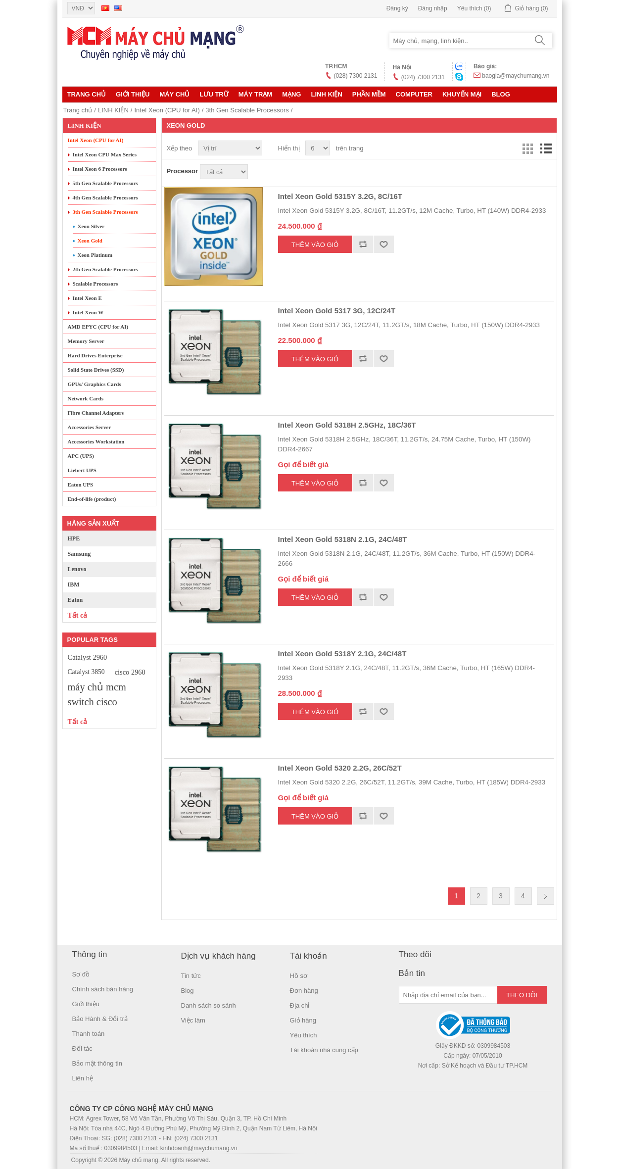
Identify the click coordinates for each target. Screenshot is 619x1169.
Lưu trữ (213, 94)
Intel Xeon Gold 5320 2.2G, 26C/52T (340, 768)
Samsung (79, 553)
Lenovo (77, 569)
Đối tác (82, 1048)
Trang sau (545, 896)
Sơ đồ (81, 974)
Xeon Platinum (95, 255)
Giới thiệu (132, 94)
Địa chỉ (300, 1005)
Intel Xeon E (87, 298)
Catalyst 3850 (86, 672)
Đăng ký (397, 8)
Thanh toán (88, 1033)
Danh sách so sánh (208, 1005)
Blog (500, 94)
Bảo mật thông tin (97, 1063)
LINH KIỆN (326, 94)
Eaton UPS (81, 484)
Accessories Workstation (96, 441)
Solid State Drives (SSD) (96, 370)
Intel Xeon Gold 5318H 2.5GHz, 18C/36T (347, 425)
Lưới (528, 148)
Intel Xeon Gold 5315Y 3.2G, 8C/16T (340, 196)
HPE (74, 538)
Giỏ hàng (303, 1020)
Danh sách (546, 148)
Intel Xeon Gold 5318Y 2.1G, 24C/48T (342, 653)
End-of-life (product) (92, 499)
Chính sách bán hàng (103, 989)
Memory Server (86, 341)
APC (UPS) (81, 456)
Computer (414, 94)
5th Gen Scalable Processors (105, 183)
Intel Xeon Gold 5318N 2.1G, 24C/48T (342, 539)
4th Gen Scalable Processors (105, 197)
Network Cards (85, 398)
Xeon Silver (91, 226)
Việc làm (193, 1020)
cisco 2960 (130, 672)
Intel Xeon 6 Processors (100, 169)
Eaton (75, 599)
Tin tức (191, 975)
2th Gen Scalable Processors (105, 269)
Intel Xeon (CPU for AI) (166, 110)
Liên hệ (82, 1078)
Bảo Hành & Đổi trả (100, 1019)
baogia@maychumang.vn (515, 75)
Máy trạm (255, 94)
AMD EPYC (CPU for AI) (98, 327)
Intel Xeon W (88, 312)
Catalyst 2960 (87, 657)
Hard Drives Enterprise (95, 355)
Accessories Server (89, 427)
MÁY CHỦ (174, 94)
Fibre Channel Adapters (96, 413)
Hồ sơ (299, 975)
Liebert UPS (82, 470)
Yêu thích (303, 1035)
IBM (74, 584)
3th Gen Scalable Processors (246, 110)
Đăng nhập (432, 8)
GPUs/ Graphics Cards (94, 384)
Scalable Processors (95, 284)
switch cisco (92, 701)
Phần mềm (369, 94)
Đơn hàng (304, 990)
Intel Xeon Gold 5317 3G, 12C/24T (337, 310)
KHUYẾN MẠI (461, 94)
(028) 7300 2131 (355, 75)
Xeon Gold (90, 241)
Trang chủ (86, 94)
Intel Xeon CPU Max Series (105, 154)
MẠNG (291, 94)
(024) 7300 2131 (423, 77)
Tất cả (78, 615)
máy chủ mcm (97, 687)
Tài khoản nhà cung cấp (324, 1050)
